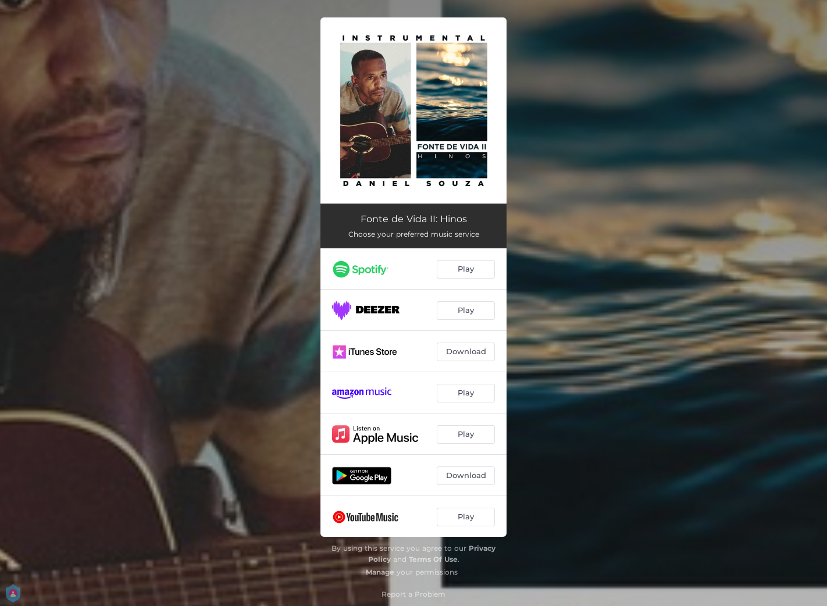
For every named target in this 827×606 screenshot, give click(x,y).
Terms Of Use (433, 559)
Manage (380, 572)
